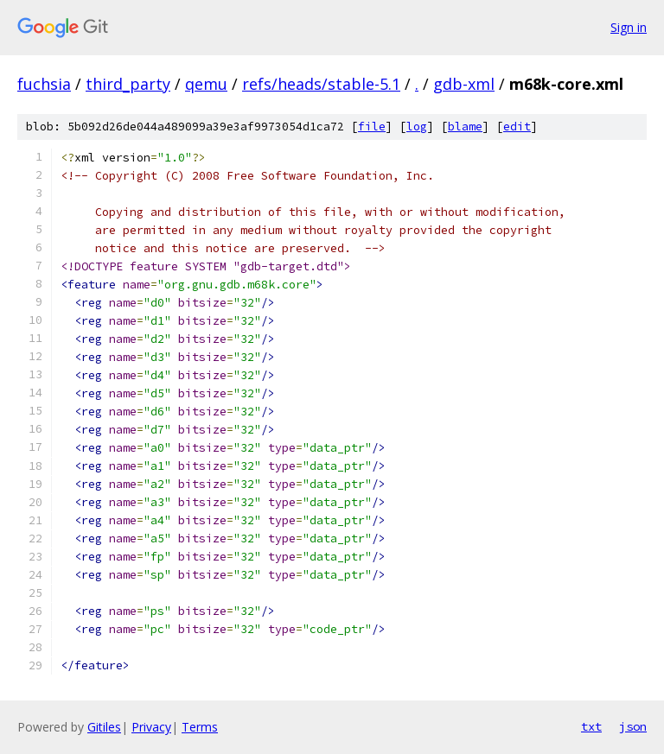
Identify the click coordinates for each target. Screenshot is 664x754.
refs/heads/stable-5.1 (321, 83)
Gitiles (104, 727)
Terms (200, 727)
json (633, 726)
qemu (206, 83)
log (416, 126)
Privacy (151, 727)
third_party (128, 83)
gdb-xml (464, 83)
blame (465, 126)
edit (517, 126)
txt (591, 726)
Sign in (628, 27)
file (372, 126)
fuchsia (44, 83)
